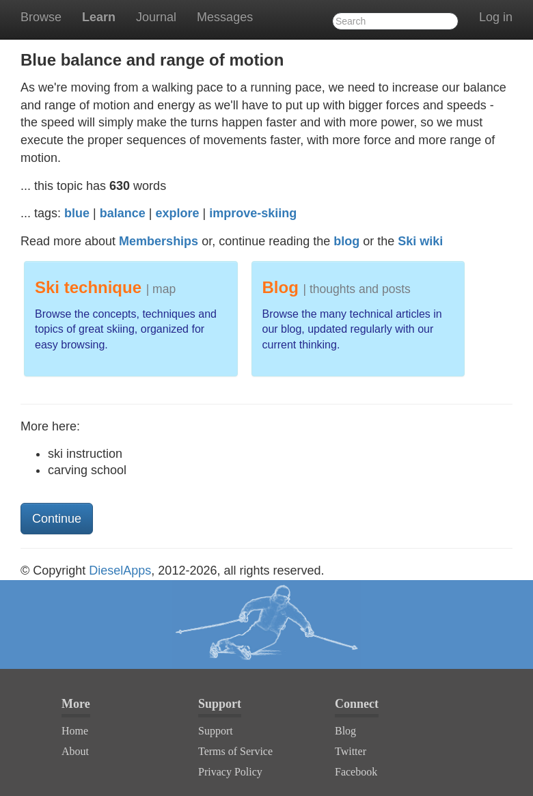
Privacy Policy (230, 772)
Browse (41, 17)
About (75, 751)
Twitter (350, 751)
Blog (345, 731)
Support (215, 731)
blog (346, 241)
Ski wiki (420, 241)
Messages (225, 17)
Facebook (356, 772)
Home (75, 731)
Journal (156, 17)
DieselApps (120, 570)
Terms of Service (235, 751)
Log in (495, 17)
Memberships (158, 241)
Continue (56, 518)
